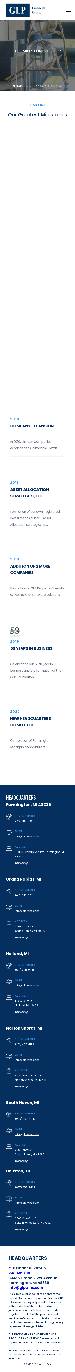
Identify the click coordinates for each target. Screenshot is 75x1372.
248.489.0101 (20, 1273)
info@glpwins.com (27, 836)
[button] (66, 10)
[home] (26, 10)
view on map (21, 863)
